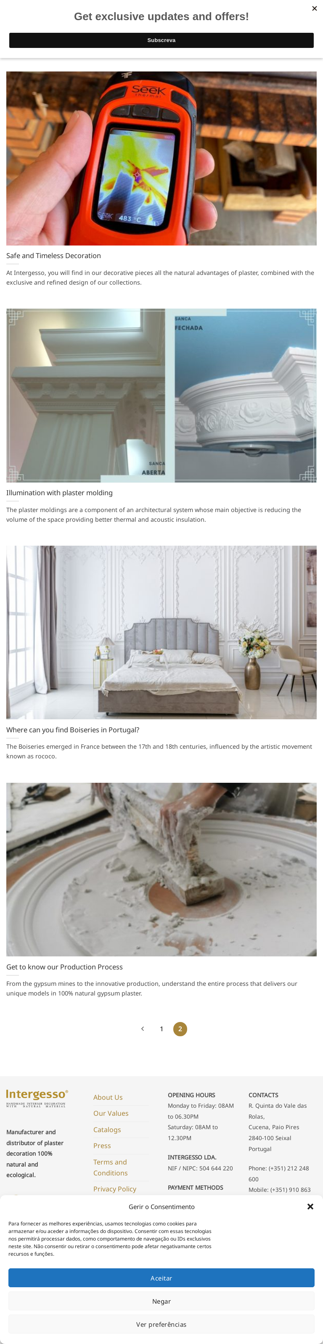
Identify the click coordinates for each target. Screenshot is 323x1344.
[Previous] (143, 1029)
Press (102, 1145)
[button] (310, 1206)
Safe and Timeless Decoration (53, 255)
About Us (108, 1097)
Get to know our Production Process (64, 967)
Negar (161, 1301)
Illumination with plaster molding (59, 492)
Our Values (111, 1113)
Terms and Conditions (110, 1167)
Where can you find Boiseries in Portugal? (72, 729)
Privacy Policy (114, 1188)
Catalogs (107, 1129)
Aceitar (161, 1278)
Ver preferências (161, 1324)
